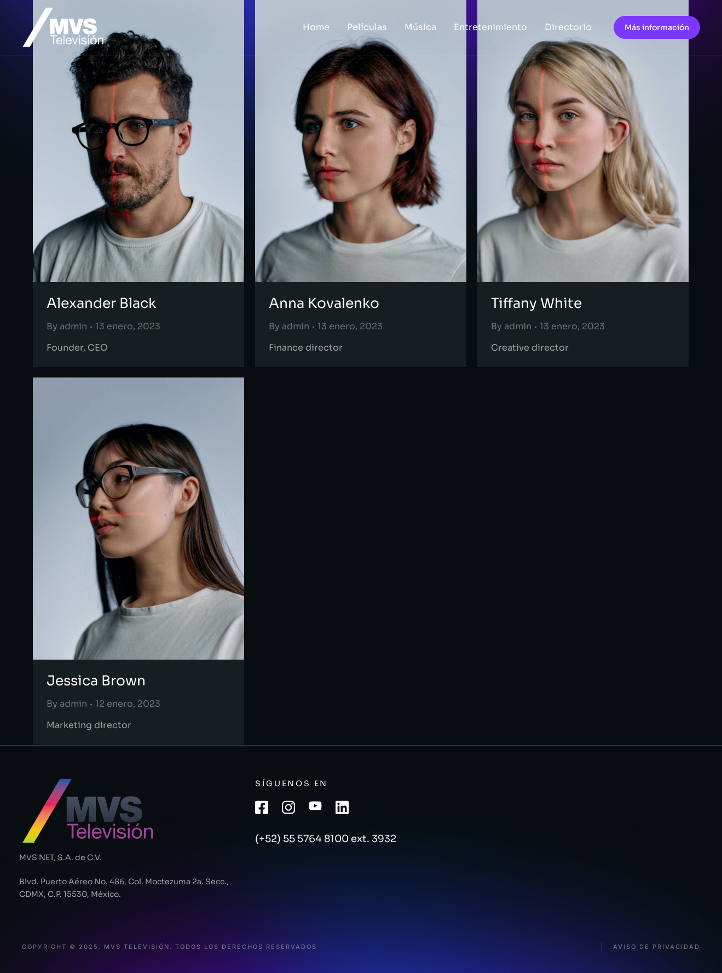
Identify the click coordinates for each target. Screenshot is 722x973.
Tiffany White (536, 303)
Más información (657, 27)
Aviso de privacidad (656, 947)
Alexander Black (101, 303)
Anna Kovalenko (324, 303)
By (67, 326)
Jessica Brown (96, 680)
